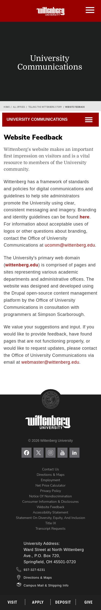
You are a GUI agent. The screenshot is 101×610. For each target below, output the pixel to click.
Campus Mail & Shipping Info (46, 585)
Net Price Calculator (50, 485)
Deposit (63, 602)
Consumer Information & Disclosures (50, 501)
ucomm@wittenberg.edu (70, 245)
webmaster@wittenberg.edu (50, 362)
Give (88, 602)
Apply (38, 602)
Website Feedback (50, 507)
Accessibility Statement (50, 512)
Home (7, 107)
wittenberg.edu (21, 265)
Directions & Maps (51, 474)
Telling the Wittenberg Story (45, 107)
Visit (12, 602)
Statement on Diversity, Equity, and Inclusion (50, 517)
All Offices (19, 107)
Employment (50, 480)
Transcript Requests (50, 528)
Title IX (50, 523)
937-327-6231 (34, 570)
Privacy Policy (50, 491)
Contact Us (50, 469)
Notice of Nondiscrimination (50, 496)
